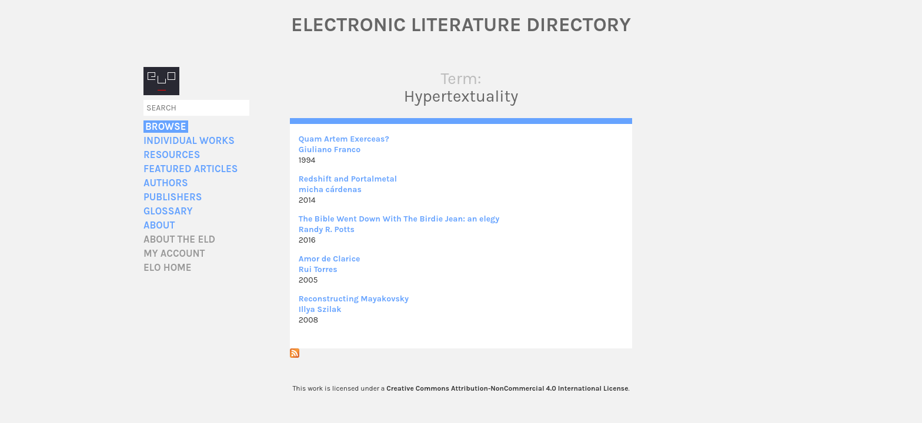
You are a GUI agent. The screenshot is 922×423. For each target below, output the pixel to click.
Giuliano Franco (329, 150)
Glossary (168, 211)
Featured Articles (190, 168)
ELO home (167, 267)
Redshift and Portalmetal (348, 179)
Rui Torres (318, 269)
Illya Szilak (320, 309)
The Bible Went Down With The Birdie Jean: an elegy (399, 219)
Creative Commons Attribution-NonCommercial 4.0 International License (507, 388)
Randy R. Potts (327, 229)
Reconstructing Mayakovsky (354, 299)
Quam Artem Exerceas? (344, 139)
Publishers (172, 197)
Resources (171, 154)
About (159, 225)
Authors (165, 183)
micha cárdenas (330, 189)
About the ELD (179, 239)
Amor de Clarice (329, 259)
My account (174, 253)
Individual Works (189, 140)
